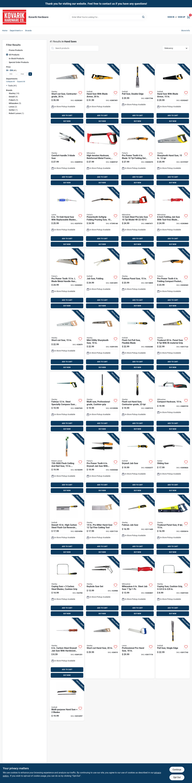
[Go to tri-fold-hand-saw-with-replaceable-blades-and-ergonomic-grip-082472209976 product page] (67, 217)
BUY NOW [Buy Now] (67, 121)
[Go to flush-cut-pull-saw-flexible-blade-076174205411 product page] (137, 340)
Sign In (171, 17)
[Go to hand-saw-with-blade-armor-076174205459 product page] (102, 94)
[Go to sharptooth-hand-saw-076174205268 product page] (173, 155)
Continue (177, 769)
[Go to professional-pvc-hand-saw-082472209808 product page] (137, 648)
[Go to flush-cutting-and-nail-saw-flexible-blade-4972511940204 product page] (67, 463)
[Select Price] (30, 74)
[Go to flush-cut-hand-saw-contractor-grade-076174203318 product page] (137, 402)
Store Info (185, 30)
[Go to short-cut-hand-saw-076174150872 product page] (102, 648)
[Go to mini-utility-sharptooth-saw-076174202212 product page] (102, 340)
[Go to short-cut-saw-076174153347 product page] (67, 340)
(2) (13, 107)
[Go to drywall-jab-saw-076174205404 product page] (137, 463)
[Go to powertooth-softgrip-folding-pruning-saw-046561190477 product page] (102, 217)
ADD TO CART (67, 115)
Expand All (21, 82)
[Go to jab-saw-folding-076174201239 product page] (102, 279)
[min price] (11, 74)
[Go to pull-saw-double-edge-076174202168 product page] (137, 94)
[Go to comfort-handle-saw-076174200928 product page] (67, 155)
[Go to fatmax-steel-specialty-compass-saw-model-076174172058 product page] (67, 402)
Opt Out (177, 777)
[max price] (22, 74)
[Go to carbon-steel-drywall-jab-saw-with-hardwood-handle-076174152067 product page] (67, 648)
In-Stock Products (16, 58)
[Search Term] (108, 17)
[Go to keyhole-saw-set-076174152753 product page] (102, 586)
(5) (13, 100)
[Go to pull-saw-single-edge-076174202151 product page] (173, 648)
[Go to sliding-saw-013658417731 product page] (173, 463)
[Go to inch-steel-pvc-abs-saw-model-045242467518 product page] (137, 217)
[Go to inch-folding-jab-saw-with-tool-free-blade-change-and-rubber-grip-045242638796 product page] (173, 217)
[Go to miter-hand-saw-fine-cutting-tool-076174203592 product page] (102, 525)
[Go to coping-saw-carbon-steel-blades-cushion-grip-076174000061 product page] (67, 586)
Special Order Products (19, 62)
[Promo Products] (7, 50)
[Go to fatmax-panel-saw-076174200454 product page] (137, 279)
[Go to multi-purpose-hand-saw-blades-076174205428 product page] (67, 700)
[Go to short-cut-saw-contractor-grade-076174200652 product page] (67, 94)
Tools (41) (12, 86)
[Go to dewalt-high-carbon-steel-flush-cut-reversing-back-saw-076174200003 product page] (67, 525)
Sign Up (181, 17)
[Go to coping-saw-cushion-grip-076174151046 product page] (173, 586)
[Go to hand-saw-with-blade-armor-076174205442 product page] (173, 94)
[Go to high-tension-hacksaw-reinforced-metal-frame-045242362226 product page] (102, 155)
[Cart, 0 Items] (188, 17)
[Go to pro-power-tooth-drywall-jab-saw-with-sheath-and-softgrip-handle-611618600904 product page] (102, 463)
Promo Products (16, 50)
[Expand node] (7, 85)
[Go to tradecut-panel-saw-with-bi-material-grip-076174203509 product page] (173, 340)
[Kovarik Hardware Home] (14, 17)
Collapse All (10, 82)
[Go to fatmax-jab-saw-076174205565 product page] (137, 525)
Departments (15, 30)
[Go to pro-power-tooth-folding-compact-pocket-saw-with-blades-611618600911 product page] (173, 279)
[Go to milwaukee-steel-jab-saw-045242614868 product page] (137, 586)
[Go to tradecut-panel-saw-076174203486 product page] (173, 525)
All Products (14, 54)
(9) (13, 97)
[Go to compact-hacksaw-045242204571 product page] (173, 402)
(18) (14, 93)
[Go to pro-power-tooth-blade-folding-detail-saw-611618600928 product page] (137, 155)
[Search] (143, 17)
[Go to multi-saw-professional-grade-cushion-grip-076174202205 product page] (102, 402)
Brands (28, 30)
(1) (13, 110)
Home (4, 30)
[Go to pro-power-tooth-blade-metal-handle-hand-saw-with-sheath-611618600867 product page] (67, 279)
